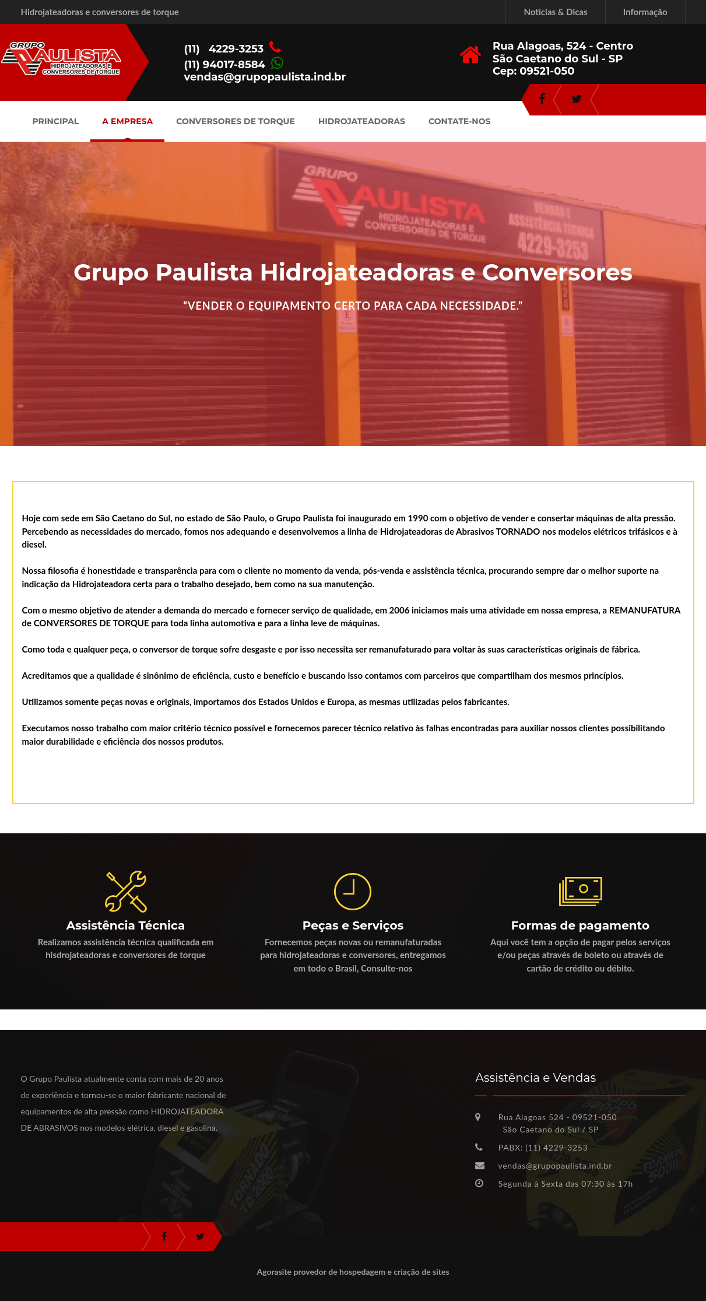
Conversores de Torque (235, 121)
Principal (56, 121)
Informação (645, 11)
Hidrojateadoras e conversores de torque (100, 11)
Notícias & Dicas (555, 11)
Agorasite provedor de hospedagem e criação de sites (353, 1272)
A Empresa (127, 121)
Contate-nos (459, 121)
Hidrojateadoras (361, 121)
